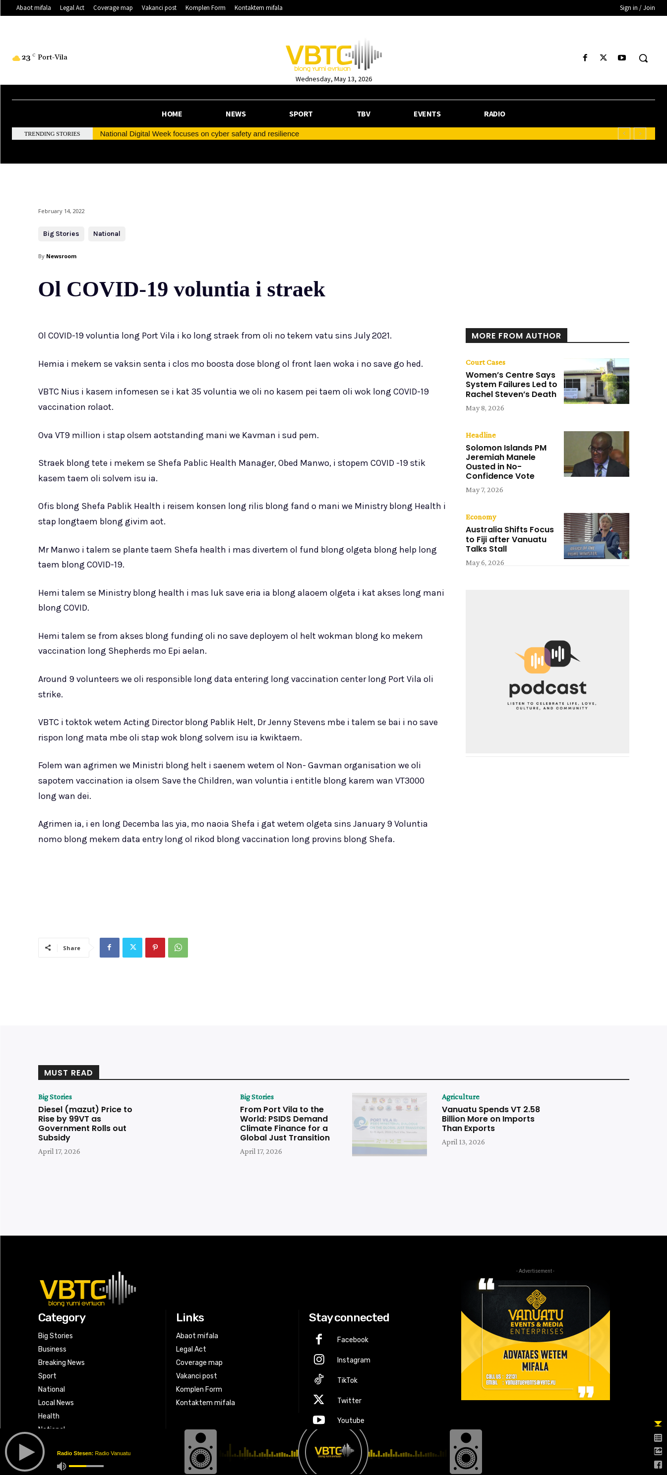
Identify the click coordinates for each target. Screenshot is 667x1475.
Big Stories (61, 234)
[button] (643, 58)
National (106, 234)
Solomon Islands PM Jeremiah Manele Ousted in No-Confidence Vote (506, 462)
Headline (481, 435)
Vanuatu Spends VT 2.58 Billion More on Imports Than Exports (491, 1119)
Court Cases (485, 362)
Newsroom (61, 256)
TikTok (347, 1380)
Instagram (353, 1360)
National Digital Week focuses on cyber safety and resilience (200, 133)
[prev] (624, 133)
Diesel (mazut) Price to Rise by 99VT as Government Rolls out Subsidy (85, 1124)
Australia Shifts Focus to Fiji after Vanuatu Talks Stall (510, 539)
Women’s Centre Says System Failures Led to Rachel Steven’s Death (511, 384)
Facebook (352, 1340)
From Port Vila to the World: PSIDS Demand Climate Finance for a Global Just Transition (285, 1124)
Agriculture (461, 1097)
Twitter (349, 1401)
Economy (481, 517)
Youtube (350, 1421)
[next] (640, 133)
